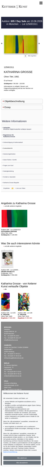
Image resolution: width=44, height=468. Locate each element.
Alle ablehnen (22, 458)
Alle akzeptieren (22, 463)
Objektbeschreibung (14, 101)
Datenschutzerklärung (10, 452)
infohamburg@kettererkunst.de (13, 358)
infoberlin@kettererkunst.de (12, 376)
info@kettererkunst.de (11, 340)
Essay (7, 107)
